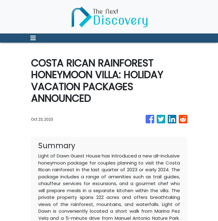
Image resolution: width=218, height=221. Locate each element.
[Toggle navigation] (33, 38)
